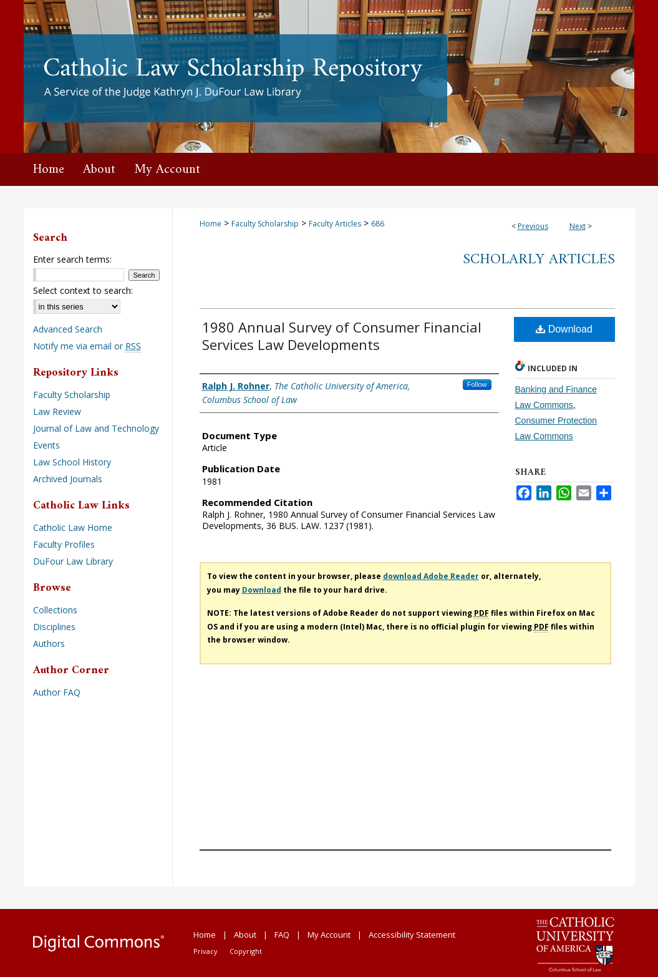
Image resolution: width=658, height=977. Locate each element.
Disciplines (54, 627)
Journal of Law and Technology (96, 428)
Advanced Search (67, 329)
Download (564, 329)
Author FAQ (56, 692)
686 (377, 223)
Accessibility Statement (412, 934)
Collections (55, 610)
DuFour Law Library (73, 561)
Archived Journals (67, 479)
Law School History (72, 462)
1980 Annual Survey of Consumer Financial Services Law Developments (341, 336)
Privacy (205, 951)
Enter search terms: (72, 259)
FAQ (281, 934)
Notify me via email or (87, 346)
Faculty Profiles (64, 544)
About (245, 934)
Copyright (246, 951)
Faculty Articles (335, 223)
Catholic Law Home (72, 527)
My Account (329, 934)
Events (46, 445)
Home (210, 223)
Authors (49, 643)
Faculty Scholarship (265, 223)
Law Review (57, 411)
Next (577, 226)
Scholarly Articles (539, 259)
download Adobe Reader (431, 576)
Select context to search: (83, 290)
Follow (477, 384)
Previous (533, 226)
